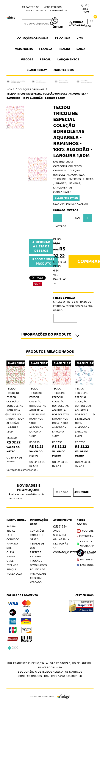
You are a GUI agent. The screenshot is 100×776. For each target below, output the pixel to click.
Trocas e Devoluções (38, 563)
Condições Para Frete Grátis (37, 535)
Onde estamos (12, 563)
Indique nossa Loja (14, 571)
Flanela (45, 49)
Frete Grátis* (59, 11)
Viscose (27, 59)
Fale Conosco (36, 11)
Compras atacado (36, 580)
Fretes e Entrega (36, 554)
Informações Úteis (38, 522)
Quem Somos (11, 554)
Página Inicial (11, 528)
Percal (45, 59)
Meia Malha (24, 49)
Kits (80, 38)
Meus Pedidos (53, 7)
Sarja (81, 49)
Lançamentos (68, 59)
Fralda (64, 49)
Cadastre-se (30, 7)
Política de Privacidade (38, 571)
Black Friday (37, 70)
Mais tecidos (63, 70)
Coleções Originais (32, 38)
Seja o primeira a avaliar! (70, 204)
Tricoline (62, 38)
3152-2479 (86, 8)
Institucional (14, 520)
